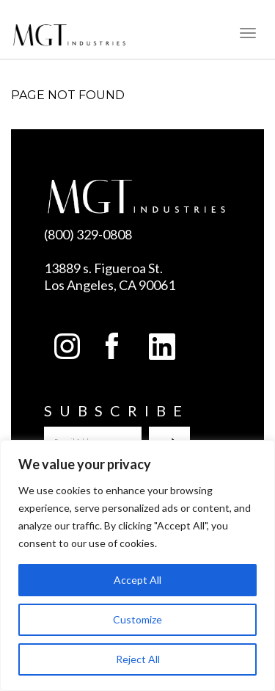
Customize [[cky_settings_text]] (137, 619)
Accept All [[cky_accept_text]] (137, 580)
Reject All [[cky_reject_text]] (138, 659)
